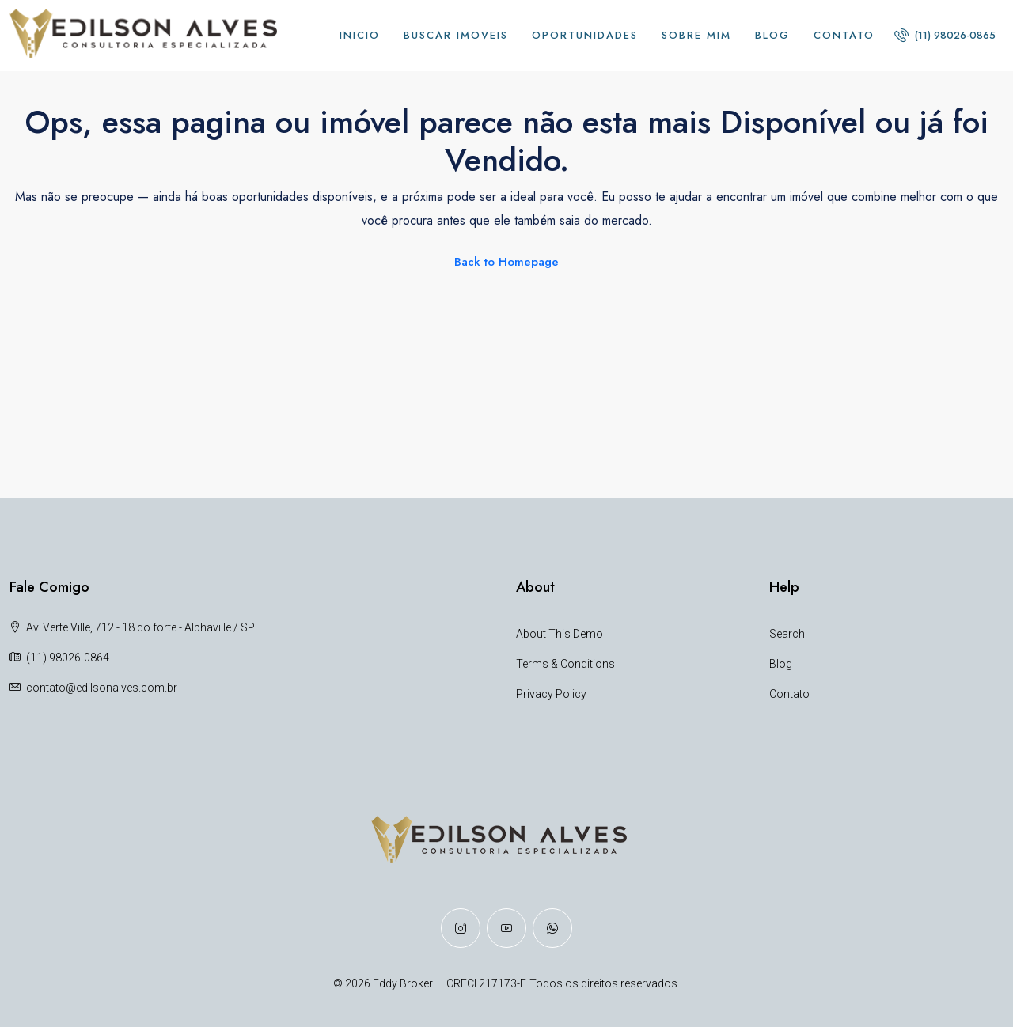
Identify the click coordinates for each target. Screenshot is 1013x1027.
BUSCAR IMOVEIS (456, 35)
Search (787, 633)
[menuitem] (945, 35)
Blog (772, 35)
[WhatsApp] (552, 928)
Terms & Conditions (565, 664)
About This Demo (559, 633)
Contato (844, 35)
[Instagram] (460, 928)
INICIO (360, 35)
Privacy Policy (551, 694)
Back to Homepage (506, 262)
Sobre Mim (696, 35)
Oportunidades (585, 35)
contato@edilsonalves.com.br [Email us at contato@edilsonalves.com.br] (101, 687)
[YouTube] (506, 928)
